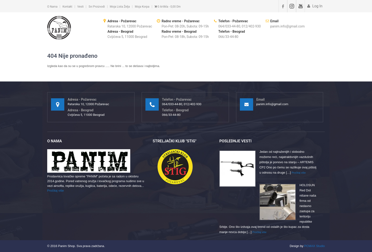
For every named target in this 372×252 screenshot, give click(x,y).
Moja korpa (142, 6)
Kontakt (67, 6)
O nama (52, 6)
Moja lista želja (120, 6)
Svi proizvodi (96, 6)
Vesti (80, 6)
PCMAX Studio (314, 246)
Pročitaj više (55, 190)
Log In (316, 6)
